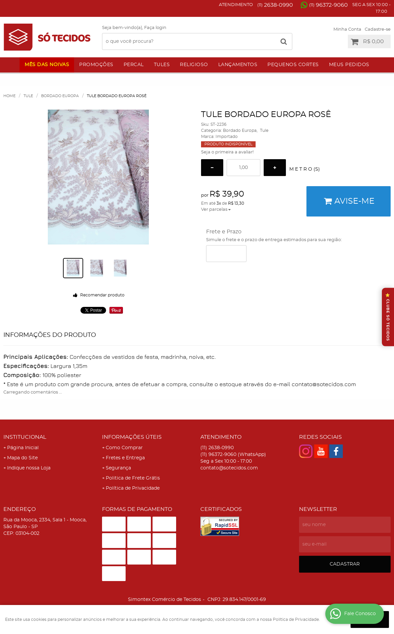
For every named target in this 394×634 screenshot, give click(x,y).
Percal (134, 64)
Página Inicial (23, 447)
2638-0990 (275, 5)
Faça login (155, 28)
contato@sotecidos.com (229, 468)
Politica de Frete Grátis (133, 478)
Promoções (96, 64)
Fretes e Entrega (125, 458)
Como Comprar (124, 447)
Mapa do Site (22, 458)
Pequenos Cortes (293, 64)
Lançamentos (238, 64)
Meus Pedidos (349, 64)
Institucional (24, 437)
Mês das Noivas (47, 64)
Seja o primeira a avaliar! (227, 152)
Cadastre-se (378, 29)
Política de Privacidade (133, 488)
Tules (162, 64)
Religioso (194, 64)
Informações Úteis (132, 437)
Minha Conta (347, 29)
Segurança (118, 468)
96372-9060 (328, 5)
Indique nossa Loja (29, 468)
